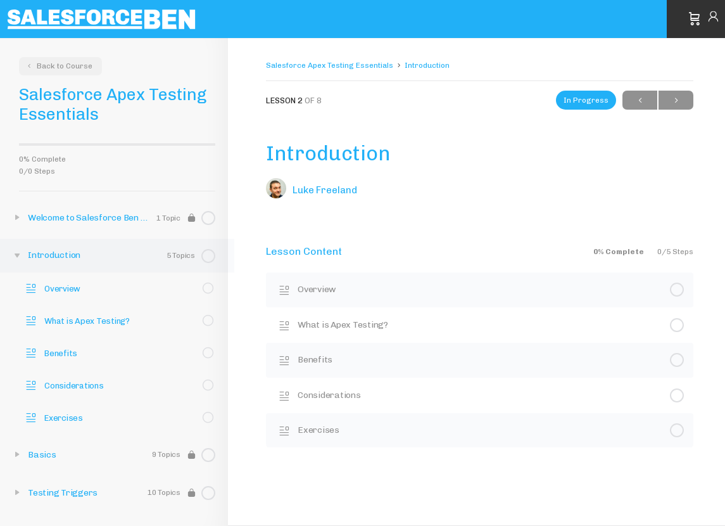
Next (676, 100)
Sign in (713, 19)
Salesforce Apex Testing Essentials (329, 65)
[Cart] (694, 19)
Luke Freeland (325, 190)
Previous (639, 100)
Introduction (427, 65)
